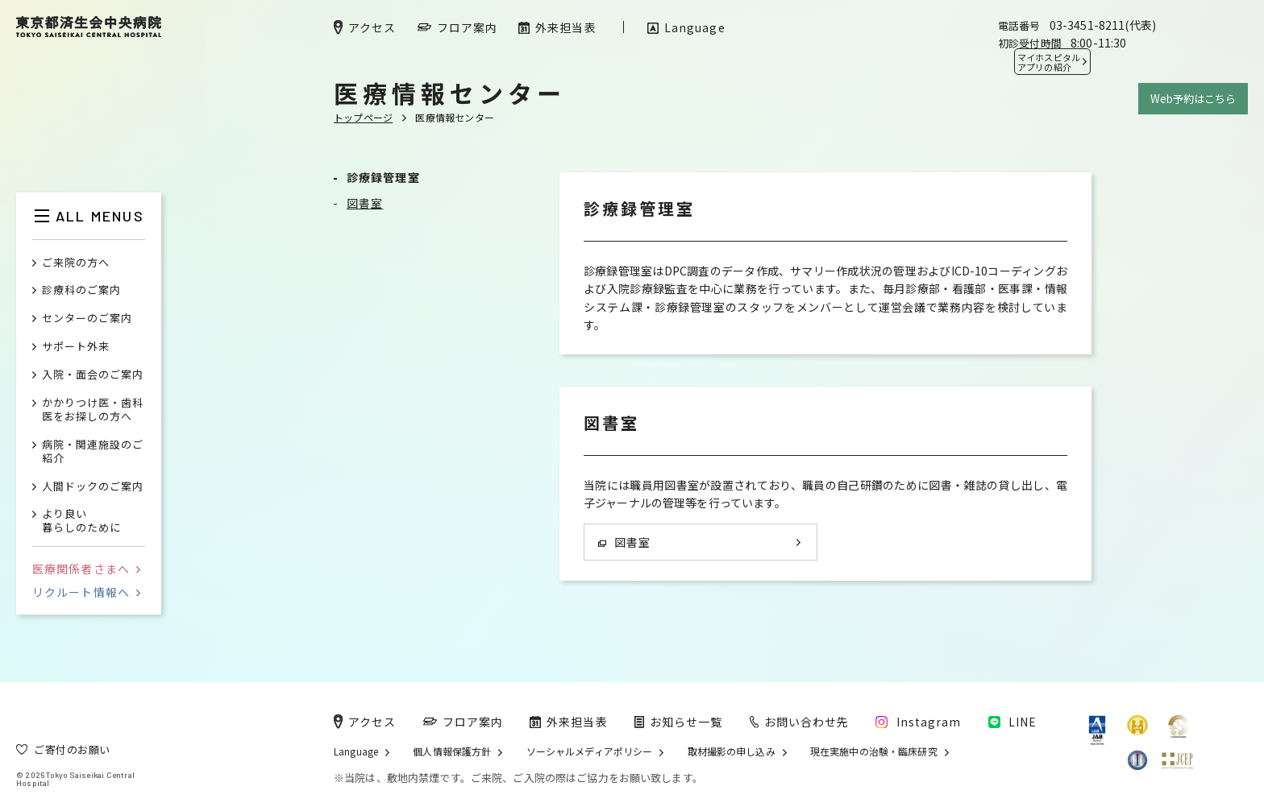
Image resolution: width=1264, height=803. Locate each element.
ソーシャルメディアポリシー (589, 751)
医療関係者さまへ (86, 568)
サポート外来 (76, 347)
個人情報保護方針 (452, 751)
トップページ (363, 117)
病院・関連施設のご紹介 (92, 452)
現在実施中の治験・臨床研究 (874, 751)
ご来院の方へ (76, 263)
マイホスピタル (1048, 62)
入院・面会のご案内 (92, 375)
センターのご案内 (87, 318)
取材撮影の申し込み (731, 751)
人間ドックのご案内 (92, 487)
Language (356, 751)
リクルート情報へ (86, 592)
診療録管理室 (383, 177)
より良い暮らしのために (81, 521)
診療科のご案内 (81, 290)
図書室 (365, 203)
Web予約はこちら (1193, 98)
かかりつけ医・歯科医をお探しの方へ (92, 410)
